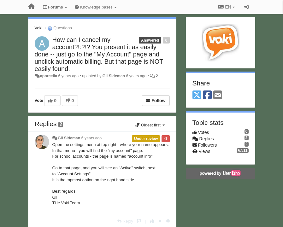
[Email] (217, 95)
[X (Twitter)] (196, 95)
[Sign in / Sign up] (246, 7)
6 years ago (91, 138)
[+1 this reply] (152, 221)
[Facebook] (207, 95)
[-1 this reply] (168, 221)
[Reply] (125, 221)
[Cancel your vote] (160, 221)
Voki (39, 28)
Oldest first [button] (150, 125)
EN (226, 6)
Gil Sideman (114, 76)
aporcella (48, 76)
